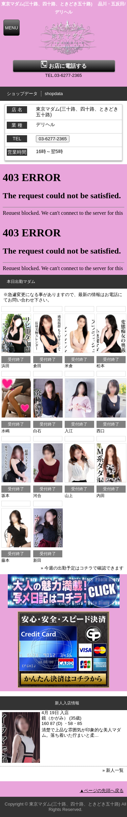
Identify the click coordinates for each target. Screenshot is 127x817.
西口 (101, 431)
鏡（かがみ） (55, 718)
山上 (69, 495)
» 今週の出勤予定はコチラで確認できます (82, 568)
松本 (101, 365)
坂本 (5, 495)
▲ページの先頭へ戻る (102, 790)
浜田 (5, 365)
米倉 (69, 365)
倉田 (37, 365)
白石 (37, 431)
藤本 (5, 560)
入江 (69, 431)
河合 (37, 495)
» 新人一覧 (113, 770)
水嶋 (5, 431)
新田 (37, 560)
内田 (101, 495)
